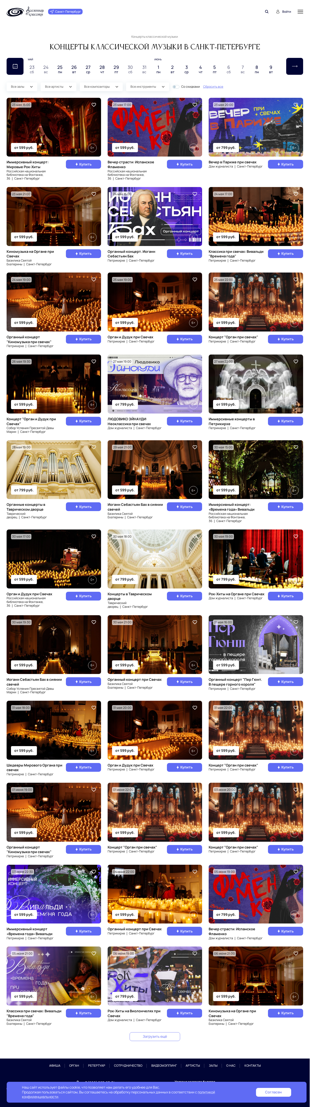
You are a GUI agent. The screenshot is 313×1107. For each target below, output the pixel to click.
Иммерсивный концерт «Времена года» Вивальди (29, 931)
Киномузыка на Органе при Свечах (30, 254)
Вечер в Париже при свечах (233, 162)
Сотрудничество (128, 1066)
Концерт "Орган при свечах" (233, 337)
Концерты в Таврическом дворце (130, 596)
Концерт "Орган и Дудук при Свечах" (31, 421)
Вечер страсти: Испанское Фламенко (131, 164)
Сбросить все (213, 86)
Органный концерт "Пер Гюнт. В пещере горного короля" (235, 682)
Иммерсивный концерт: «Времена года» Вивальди (232, 507)
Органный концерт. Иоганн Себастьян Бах (131, 254)
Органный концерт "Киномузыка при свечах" (29, 339)
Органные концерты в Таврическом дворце (26, 507)
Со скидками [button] (190, 87)
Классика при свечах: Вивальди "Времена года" (236, 254)
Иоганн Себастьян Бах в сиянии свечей (135, 507)
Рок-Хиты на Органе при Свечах (236, 594)
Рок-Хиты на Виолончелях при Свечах (134, 1013)
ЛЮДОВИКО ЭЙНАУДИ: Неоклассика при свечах (129, 421)
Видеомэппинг (164, 1066)
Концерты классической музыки (154, 36)
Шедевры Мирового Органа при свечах (34, 767)
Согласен (273, 1092)
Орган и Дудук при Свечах (130, 337)
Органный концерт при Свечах (135, 679)
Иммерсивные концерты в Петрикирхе (232, 421)
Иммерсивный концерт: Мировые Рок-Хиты (28, 164)
